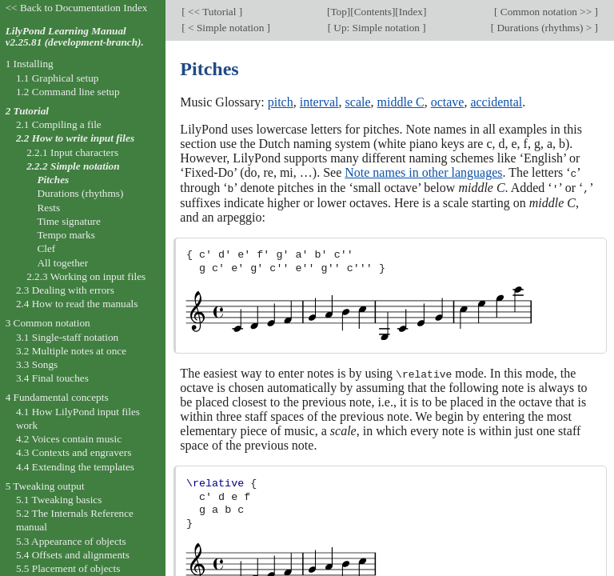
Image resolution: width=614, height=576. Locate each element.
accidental (496, 102)
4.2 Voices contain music (69, 439)
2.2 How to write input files (75, 138)
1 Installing (30, 64)
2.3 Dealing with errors (65, 290)
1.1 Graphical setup (57, 78)
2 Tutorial (27, 111)
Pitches (53, 180)
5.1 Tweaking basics (59, 500)
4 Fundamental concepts (57, 397)
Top (338, 12)
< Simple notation (226, 28)
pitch (280, 102)
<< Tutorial (212, 12)
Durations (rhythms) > (544, 28)
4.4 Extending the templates (75, 467)
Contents (373, 12)
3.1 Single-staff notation (67, 337)
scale (358, 102)
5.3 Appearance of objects (71, 541)
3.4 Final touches (52, 378)
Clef (46, 248)
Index (411, 12)
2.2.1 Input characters (72, 152)
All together (62, 263)
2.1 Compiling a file (59, 124)
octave (447, 102)
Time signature (68, 221)
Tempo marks (65, 235)
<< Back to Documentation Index (77, 8)
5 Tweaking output (45, 486)
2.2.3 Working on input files (86, 276)
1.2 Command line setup (68, 92)
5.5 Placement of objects (68, 568)
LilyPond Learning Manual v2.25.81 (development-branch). (75, 37)
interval (319, 102)
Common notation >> (545, 12)
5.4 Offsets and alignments (73, 555)
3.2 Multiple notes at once (71, 351)
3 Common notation (48, 323)
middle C (401, 102)
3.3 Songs (37, 364)
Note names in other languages (423, 172)
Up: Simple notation (376, 28)
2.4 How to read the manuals (77, 304)
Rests (48, 208)
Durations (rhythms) (80, 193)
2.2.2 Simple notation (72, 166)
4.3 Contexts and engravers (73, 452)
